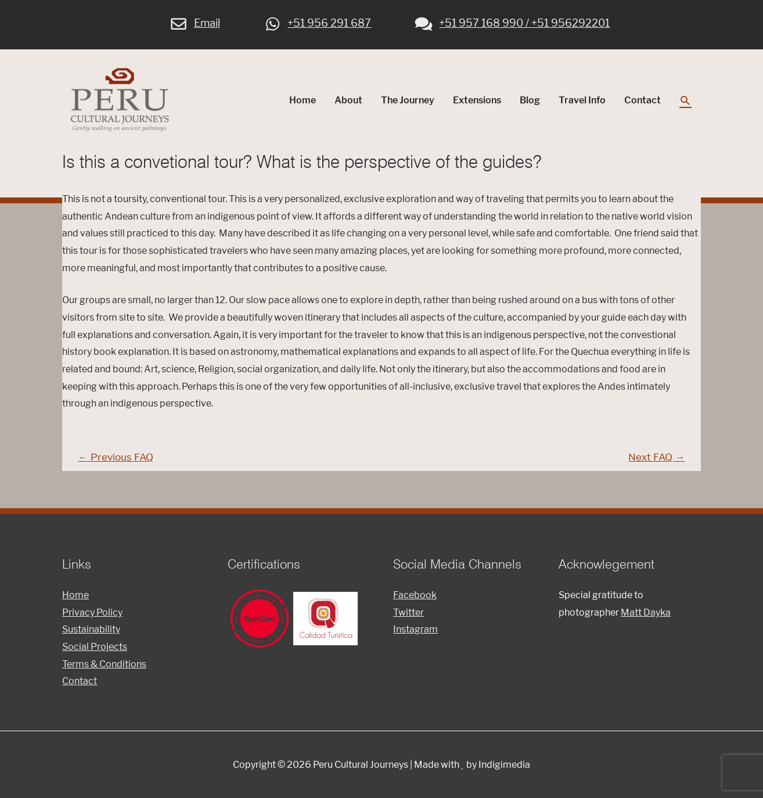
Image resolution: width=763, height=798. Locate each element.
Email (194, 23)
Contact (642, 100)
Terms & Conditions (104, 664)
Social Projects (94, 646)
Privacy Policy (92, 612)
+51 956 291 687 (317, 23)
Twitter (408, 612)
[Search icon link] (685, 101)
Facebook (415, 595)
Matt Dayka (646, 612)
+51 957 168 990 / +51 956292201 (511, 23)
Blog (530, 100)
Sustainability (91, 629)
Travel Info (582, 100)
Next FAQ (656, 457)
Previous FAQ (115, 457)
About (348, 100)
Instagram (415, 629)
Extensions (477, 100)
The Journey (407, 100)
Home (302, 100)
